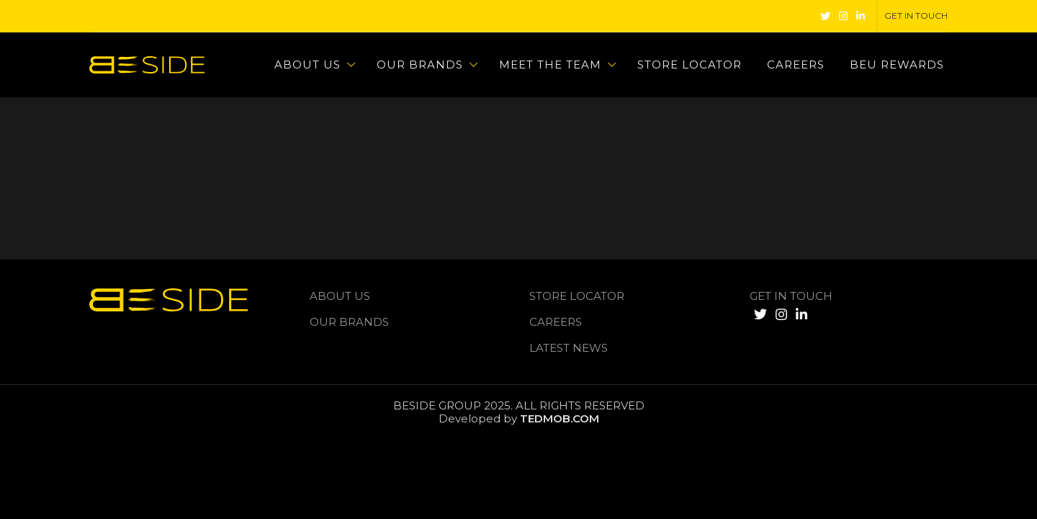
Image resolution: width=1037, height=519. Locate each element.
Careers (555, 322)
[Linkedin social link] (860, 15)
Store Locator (576, 296)
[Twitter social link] (825, 15)
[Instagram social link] (843, 15)
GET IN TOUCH (791, 296)
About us (340, 296)
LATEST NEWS (568, 348)
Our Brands (349, 322)
